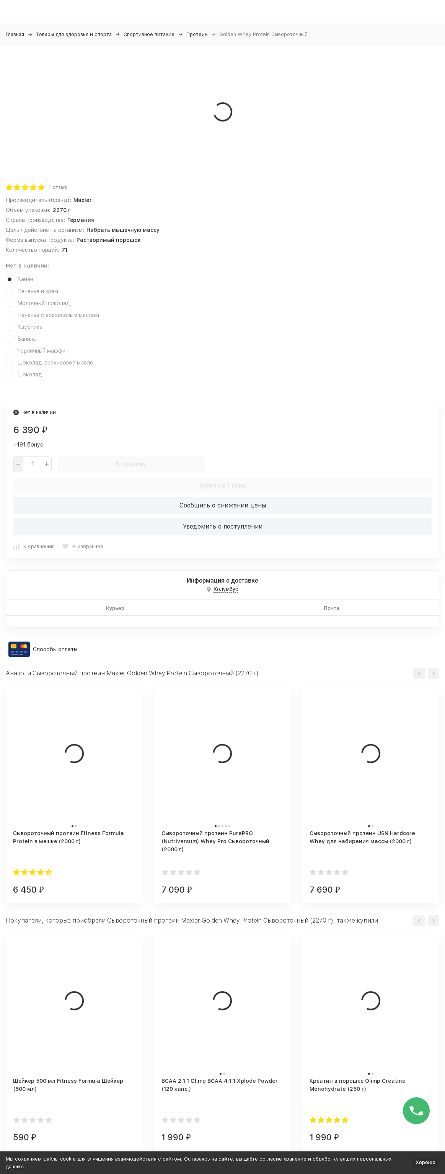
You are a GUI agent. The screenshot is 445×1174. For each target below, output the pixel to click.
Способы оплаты (55, 649)
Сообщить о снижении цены (222, 505)
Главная (15, 34)
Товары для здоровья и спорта (74, 34)
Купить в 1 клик (222, 485)
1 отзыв (58, 187)
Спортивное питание (149, 34)
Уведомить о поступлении (222, 526)
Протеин (196, 34)
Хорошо (425, 1162)
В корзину (131, 464)
